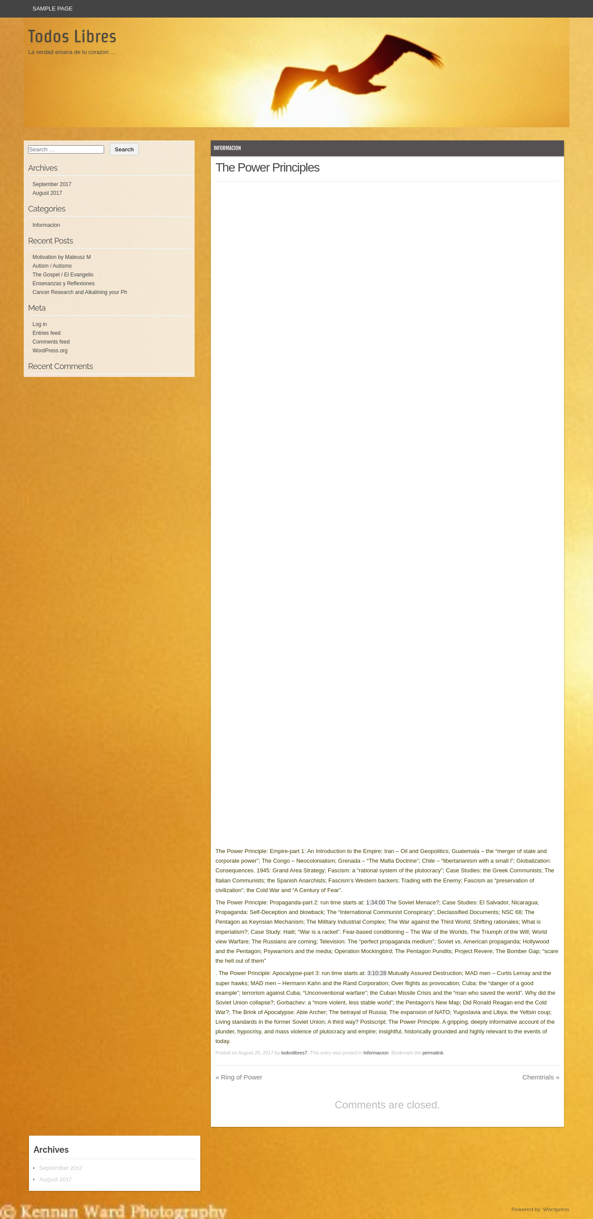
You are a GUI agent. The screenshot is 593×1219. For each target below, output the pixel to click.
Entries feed (47, 333)
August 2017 (47, 193)
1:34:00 (375, 902)
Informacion (227, 148)
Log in (40, 324)
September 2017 (52, 184)
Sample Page (53, 8)
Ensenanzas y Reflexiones (63, 283)
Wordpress (556, 1209)
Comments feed (51, 342)
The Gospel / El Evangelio (63, 275)
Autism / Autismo (52, 266)
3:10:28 (376, 973)
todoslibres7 (294, 1052)
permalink (433, 1052)
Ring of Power (238, 1077)
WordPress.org (50, 351)
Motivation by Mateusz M (62, 257)
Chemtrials (540, 1077)
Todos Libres (72, 36)
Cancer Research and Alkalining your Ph (80, 292)
